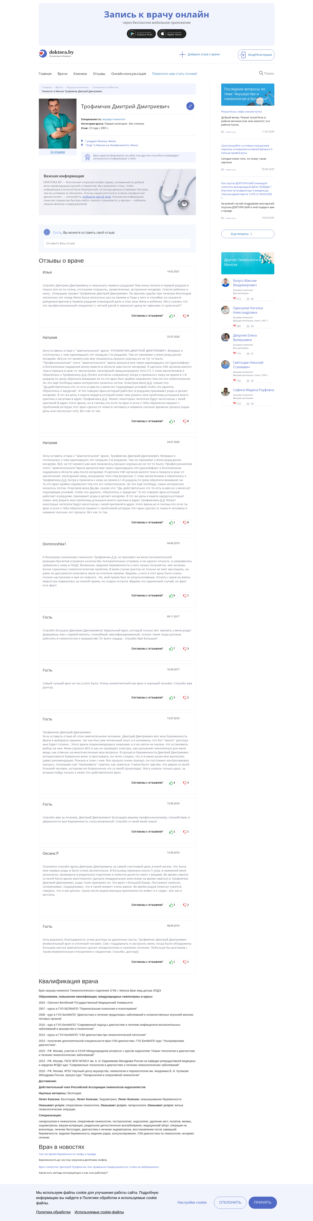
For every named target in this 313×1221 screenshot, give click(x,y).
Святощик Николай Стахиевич (248, 364)
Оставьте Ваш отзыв (117, 243)
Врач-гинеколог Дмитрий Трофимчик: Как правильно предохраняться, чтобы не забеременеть (99, 1167)
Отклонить (230, 1202)
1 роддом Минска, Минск (100, 141)
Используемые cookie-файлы (99, 1212)
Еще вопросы (243, 234)
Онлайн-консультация (128, 73)
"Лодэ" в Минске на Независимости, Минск (111, 145)
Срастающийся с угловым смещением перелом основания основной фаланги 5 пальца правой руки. (246, 149)
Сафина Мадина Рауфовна (253, 390)
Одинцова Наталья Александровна (248, 310)
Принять (263, 1202)
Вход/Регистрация (255, 54)
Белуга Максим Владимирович (245, 282)
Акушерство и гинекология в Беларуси (245, 96)
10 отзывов (57, 152)
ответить (230, 132)
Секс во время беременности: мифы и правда (67, 1154)
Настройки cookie (192, 1202)
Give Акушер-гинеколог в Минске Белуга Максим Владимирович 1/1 (235, 298)
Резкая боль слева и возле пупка (241, 111)
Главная (45, 73)
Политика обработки (53, 1212)
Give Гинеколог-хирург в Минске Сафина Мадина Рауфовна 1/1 (235, 403)
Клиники (80, 73)
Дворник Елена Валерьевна (245, 337)
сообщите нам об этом (96, 196)
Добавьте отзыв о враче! (199, 54)
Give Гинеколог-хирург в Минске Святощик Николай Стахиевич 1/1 (235, 380)
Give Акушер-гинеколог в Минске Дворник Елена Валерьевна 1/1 (235, 353)
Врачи (62, 73)
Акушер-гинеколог (114, 119)
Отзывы (99, 73)
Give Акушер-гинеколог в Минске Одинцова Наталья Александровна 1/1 (235, 325)
